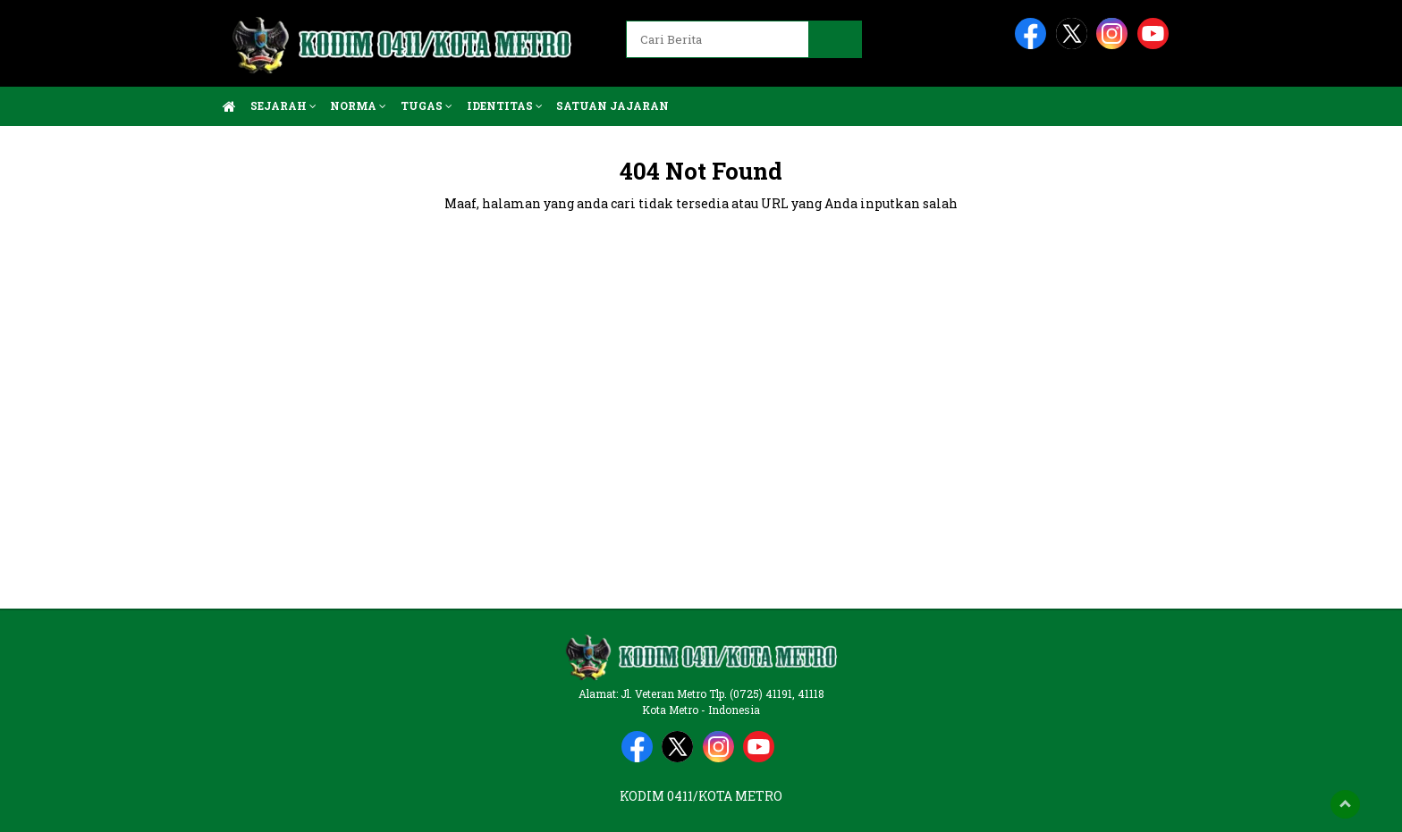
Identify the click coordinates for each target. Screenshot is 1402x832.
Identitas (505, 105)
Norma (358, 105)
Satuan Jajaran (612, 105)
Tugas (426, 105)
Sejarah (283, 105)
